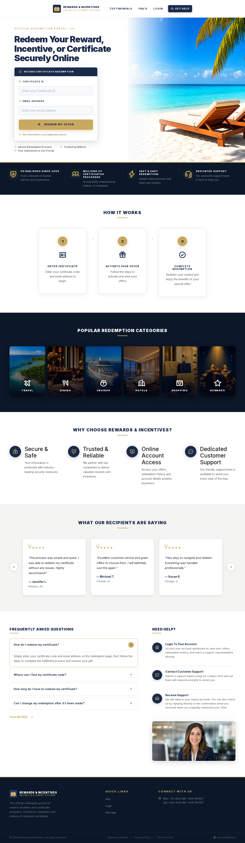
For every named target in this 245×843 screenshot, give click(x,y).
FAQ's (143, 8)
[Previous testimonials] (14, 567)
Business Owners (118, 837)
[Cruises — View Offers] (103, 375)
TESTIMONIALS (120, 8)
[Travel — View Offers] (27, 375)
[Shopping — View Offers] (179, 375)
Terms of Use (165, 837)
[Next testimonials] (231, 567)
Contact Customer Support (184, 672)
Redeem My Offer (56, 124)
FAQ (107, 799)
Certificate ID (31, 81)
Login (158, 8)
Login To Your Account (181, 644)
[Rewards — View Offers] (217, 375)
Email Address (31, 101)
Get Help (180, 8)
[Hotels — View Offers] (141, 375)
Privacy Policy (143, 837)
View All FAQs (21, 717)
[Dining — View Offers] (65, 375)
